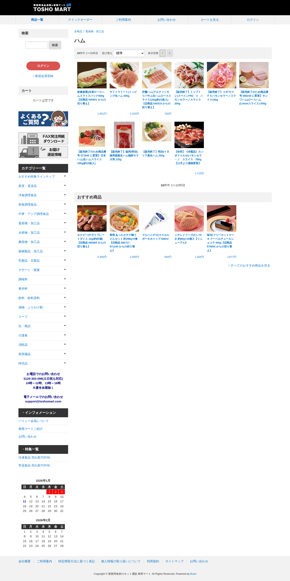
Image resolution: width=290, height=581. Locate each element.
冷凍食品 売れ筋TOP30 (34, 457)
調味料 (23, 279)
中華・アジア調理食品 (33, 214)
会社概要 (24, 561)
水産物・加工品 (29, 232)
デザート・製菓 (29, 270)
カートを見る (210, 19)
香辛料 (23, 288)
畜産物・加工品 (95, 31)
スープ (23, 316)
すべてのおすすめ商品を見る (250, 265)
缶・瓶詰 (24, 326)
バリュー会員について (33, 421)
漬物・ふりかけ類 (30, 307)
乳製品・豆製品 (29, 260)
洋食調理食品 (27, 195)
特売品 (23, 363)
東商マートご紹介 (30, 428)
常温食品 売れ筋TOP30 (34, 465)
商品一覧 (37, 19)
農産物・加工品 (29, 242)
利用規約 (153, 561)
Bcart (193, 573)
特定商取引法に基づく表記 (76, 561)
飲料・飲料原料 (29, 298)
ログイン (253, 19)
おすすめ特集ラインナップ (36, 176)
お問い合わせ (166, 19)
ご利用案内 (123, 19)
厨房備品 (24, 354)
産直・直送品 (27, 186)
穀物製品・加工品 (30, 251)
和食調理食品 (27, 204)
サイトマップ (174, 561)
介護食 (23, 335)
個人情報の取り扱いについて (121, 561)
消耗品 (23, 344)
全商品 (78, 31)
